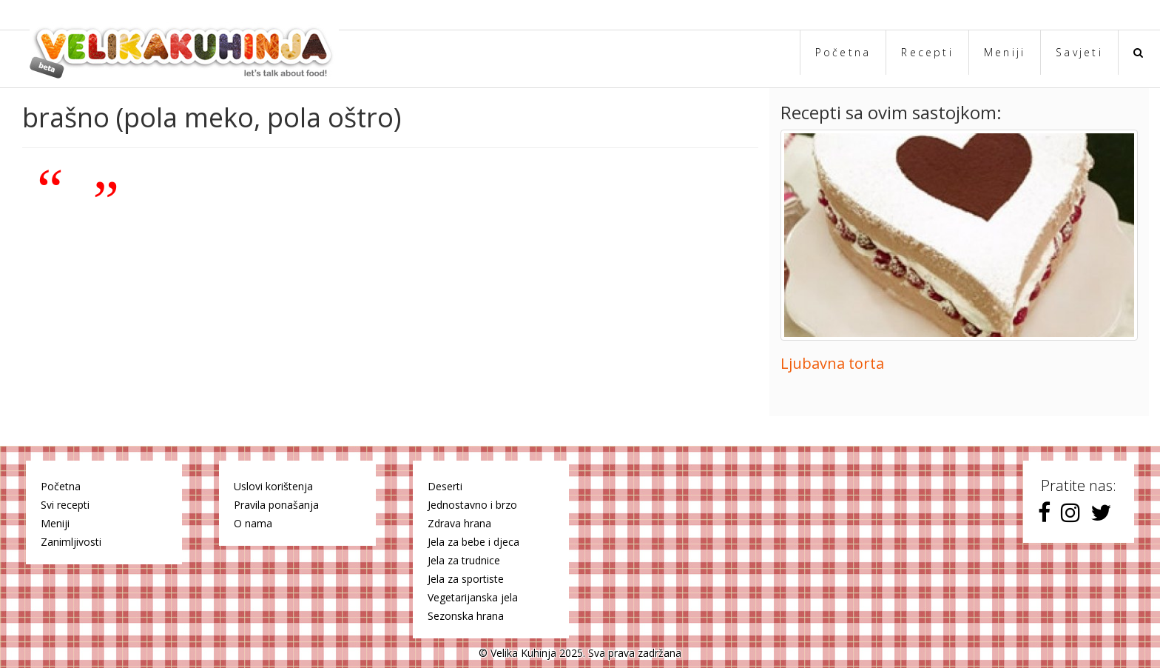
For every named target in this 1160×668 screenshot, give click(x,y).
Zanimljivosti (71, 542)
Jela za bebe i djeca (473, 542)
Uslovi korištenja (273, 486)
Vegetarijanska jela (473, 597)
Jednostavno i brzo (472, 505)
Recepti (927, 52)
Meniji (1004, 52)
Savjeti (1079, 52)
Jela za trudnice (464, 560)
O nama (253, 523)
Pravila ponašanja (276, 505)
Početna (843, 52)
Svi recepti (65, 505)
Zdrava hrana (459, 523)
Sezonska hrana (466, 616)
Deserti (445, 486)
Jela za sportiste (466, 579)
